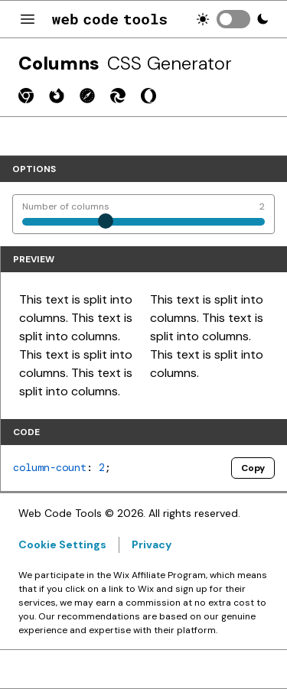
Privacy (151, 544)
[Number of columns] (143, 214)
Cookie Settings (62, 544)
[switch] (233, 19)
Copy (253, 468)
